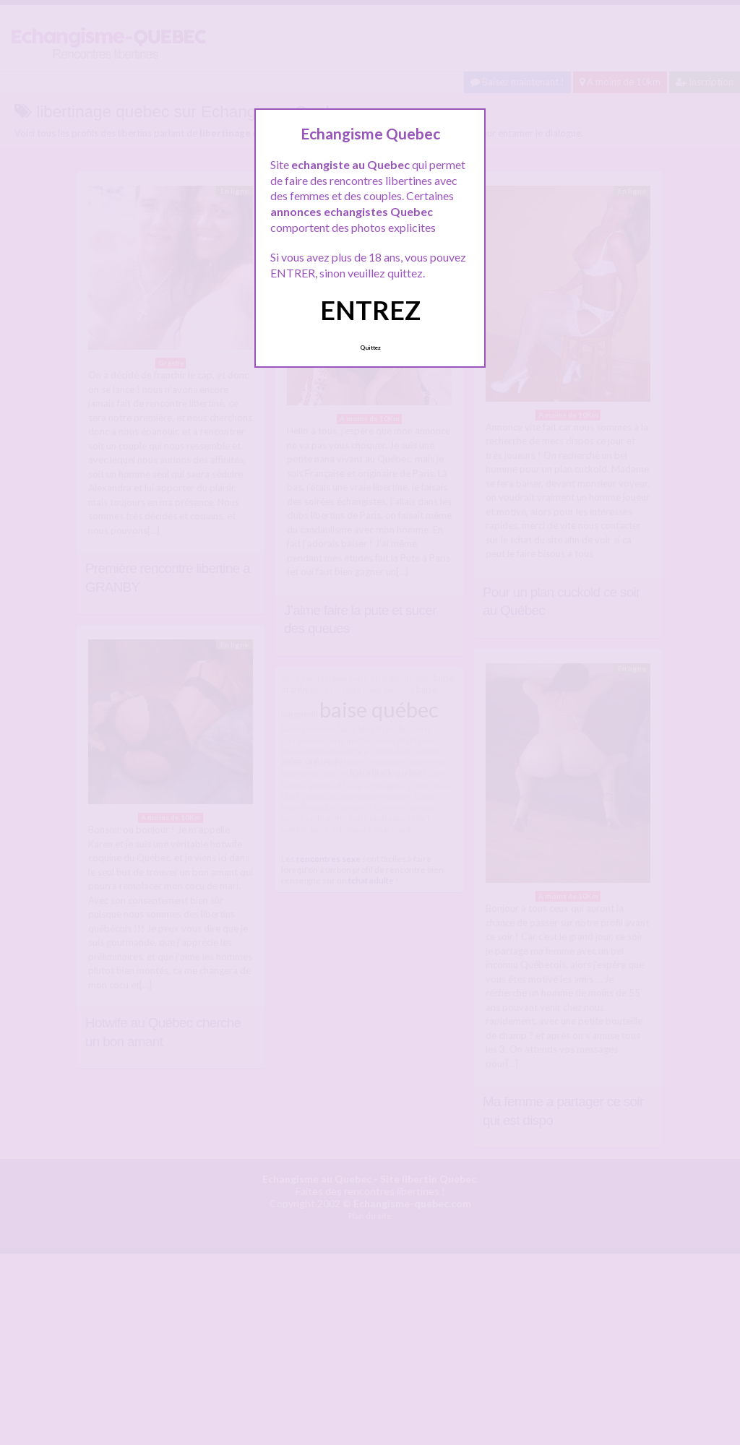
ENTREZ (370, 310)
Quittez (370, 347)
